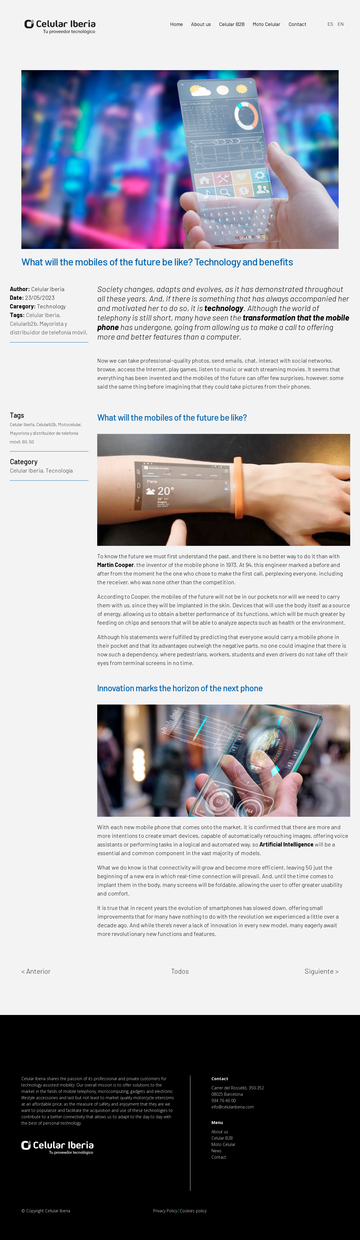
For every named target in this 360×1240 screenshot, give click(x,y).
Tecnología (59, 470)
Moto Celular (223, 1144)
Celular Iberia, (28, 470)
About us (219, 1131)
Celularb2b (23, 323)
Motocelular (69, 424)
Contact (218, 1157)
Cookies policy (193, 1210)
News (216, 1150)
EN (340, 24)
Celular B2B (222, 1138)
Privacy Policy (165, 1210)
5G (31, 441)
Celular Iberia (42, 314)
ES (330, 24)
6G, (25, 441)
